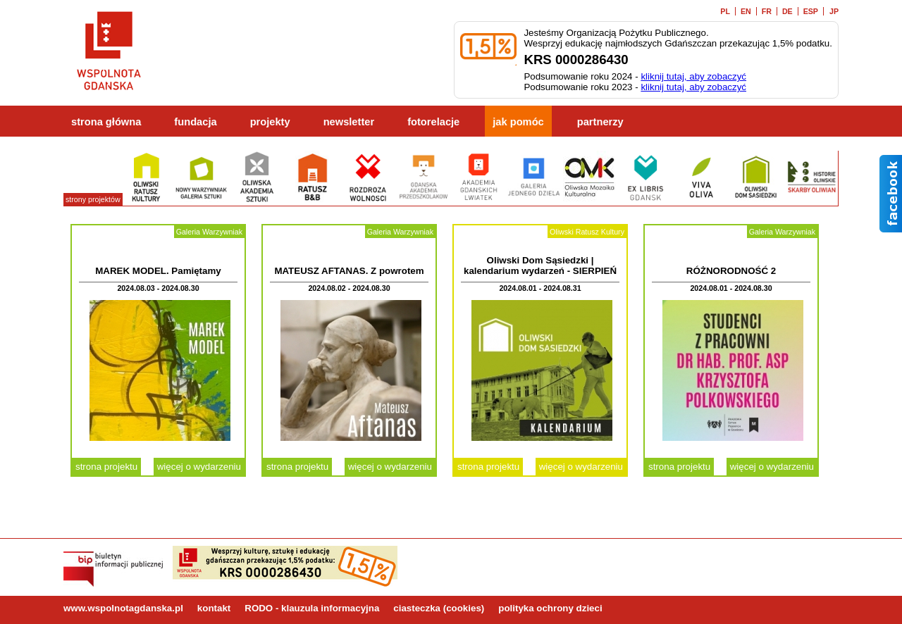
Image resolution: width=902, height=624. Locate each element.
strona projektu (106, 466)
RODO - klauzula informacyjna (312, 608)
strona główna (106, 121)
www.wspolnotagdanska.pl (123, 608)
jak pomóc (518, 121)
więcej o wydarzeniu (199, 466)
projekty (270, 121)
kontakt (213, 608)
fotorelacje (433, 121)
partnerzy (600, 121)
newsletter (349, 121)
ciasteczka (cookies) (438, 608)
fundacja (195, 121)
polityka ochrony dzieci (550, 608)
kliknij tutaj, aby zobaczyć (693, 76)
